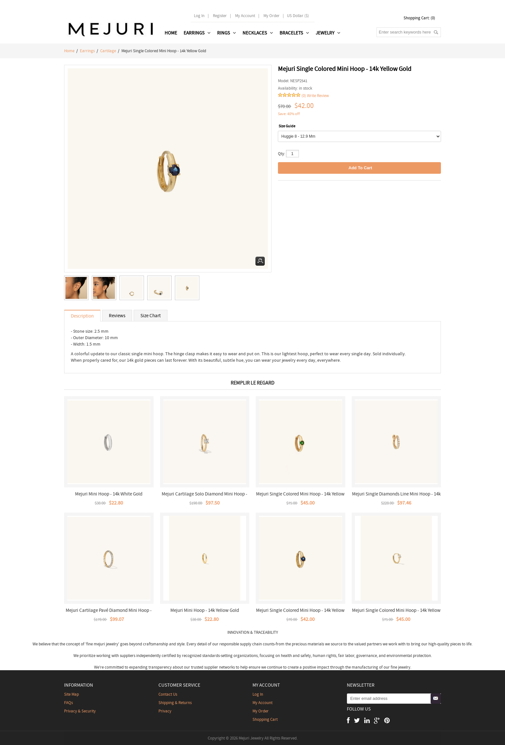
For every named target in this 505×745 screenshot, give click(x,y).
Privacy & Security (80, 711)
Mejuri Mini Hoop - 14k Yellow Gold (204, 610)
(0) (303, 95)
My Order (260, 711)
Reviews (117, 315)
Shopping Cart (265, 719)
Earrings (87, 51)
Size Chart (150, 315)
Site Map (71, 694)
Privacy (164, 711)
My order (271, 15)
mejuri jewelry (106, 644)
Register (220, 15)
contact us (167, 694)
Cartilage (108, 51)
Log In (199, 15)
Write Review (318, 95)
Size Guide (287, 126)
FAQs (68, 702)
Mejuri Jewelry (251, 738)
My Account (245, 15)
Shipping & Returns (175, 702)
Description (82, 316)
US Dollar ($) (298, 15)
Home (171, 33)
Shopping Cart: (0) (419, 18)
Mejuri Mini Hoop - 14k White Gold (108, 494)
